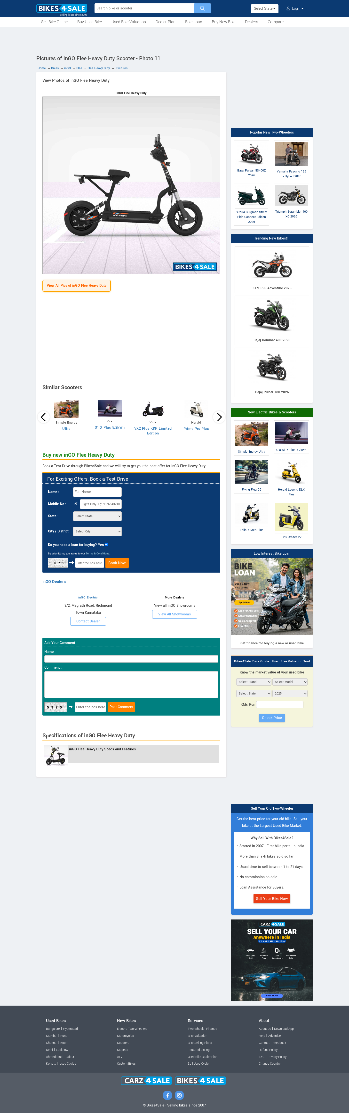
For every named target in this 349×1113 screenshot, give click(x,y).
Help (262, 1036)
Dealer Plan (165, 22)
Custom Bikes (126, 1063)
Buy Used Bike (89, 22)
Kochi (64, 1043)
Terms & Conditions (97, 553)
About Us (265, 1029)
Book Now (117, 563)
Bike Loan (193, 22)
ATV (119, 1057)
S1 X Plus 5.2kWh (110, 427)
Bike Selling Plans (200, 1043)
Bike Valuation (197, 1036)
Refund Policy (268, 1050)
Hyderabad (70, 1029)
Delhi (49, 1050)
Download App (284, 1029)
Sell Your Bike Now (272, 898)
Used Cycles (67, 1063)
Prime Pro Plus (196, 428)
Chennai (51, 1043)
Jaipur (70, 1057)
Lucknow (62, 1050)
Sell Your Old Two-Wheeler (272, 808)
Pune (63, 1036)
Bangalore (53, 1029)
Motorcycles (125, 1036)
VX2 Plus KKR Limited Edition (153, 431)
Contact (264, 1043)
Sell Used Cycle (198, 1063)
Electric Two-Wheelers (132, 1029)
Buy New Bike (223, 22)
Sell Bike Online (54, 22)
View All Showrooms (174, 614)
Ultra (66, 428)
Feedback (279, 1043)
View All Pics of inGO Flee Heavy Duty (76, 285)
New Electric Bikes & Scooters (272, 412)
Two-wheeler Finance (202, 1029)
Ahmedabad (54, 1057)
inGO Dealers (54, 581)
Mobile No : (57, 504)
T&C (261, 1057)
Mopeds (122, 1050)
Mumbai (51, 1036)
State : (53, 516)
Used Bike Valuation (128, 22)
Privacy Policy (277, 1057)
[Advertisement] (174, 40)
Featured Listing (199, 1050)
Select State (264, 8)
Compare (276, 22)
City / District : (59, 531)
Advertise (274, 1036)
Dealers (251, 22)
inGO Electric (88, 597)
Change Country (269, 1063)
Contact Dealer (88, 621)
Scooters (123, 1043)
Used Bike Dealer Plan (202, 1057)
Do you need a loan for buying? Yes (76, 544)
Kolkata (51, 1063)
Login (294, 8)
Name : (53, 491)
